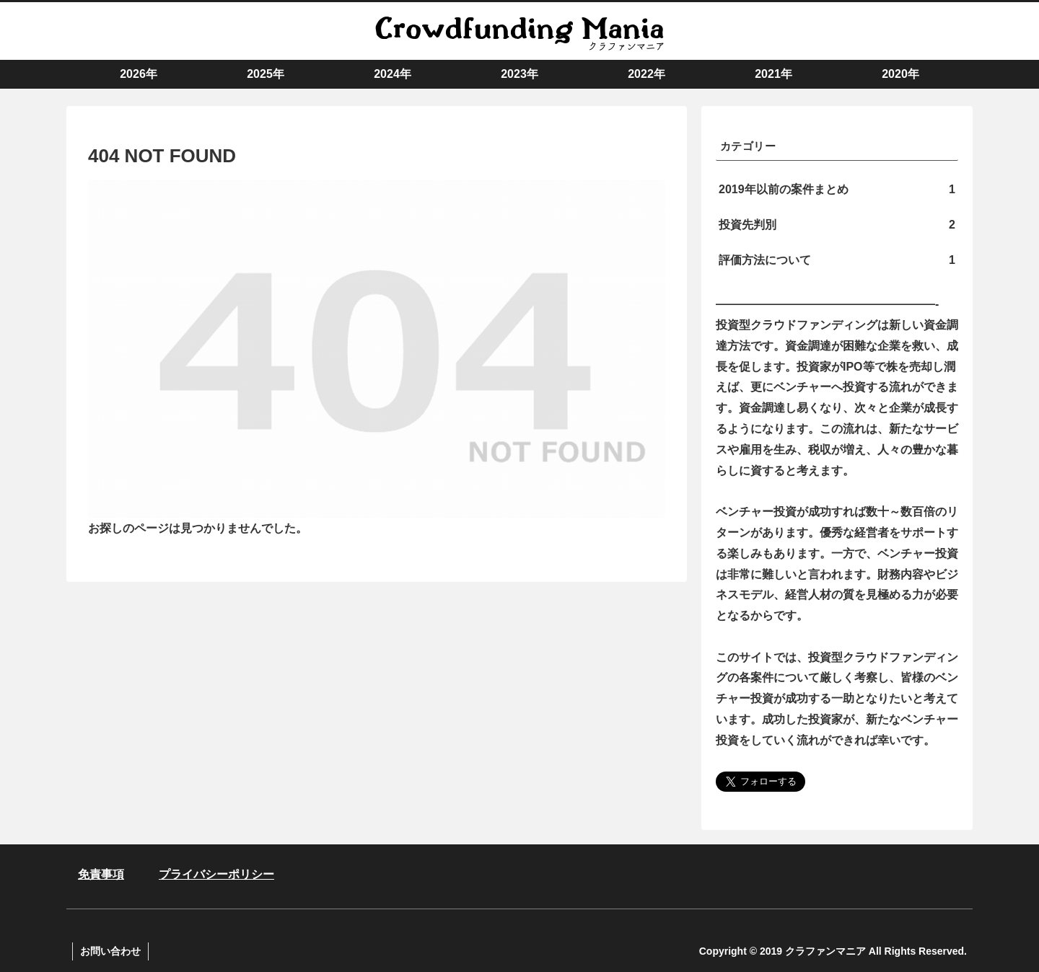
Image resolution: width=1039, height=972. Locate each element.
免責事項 (101, 874)
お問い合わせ (110, 951)
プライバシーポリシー (216, 874)
